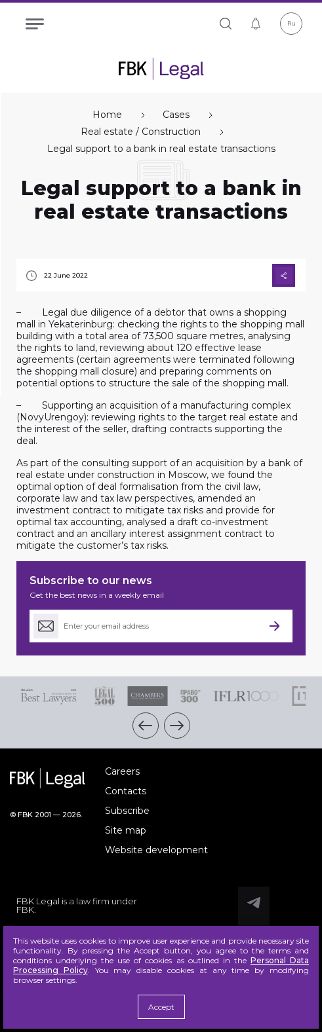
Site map (125, 830)
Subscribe (127, 811)
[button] (145, 725)
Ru (291, 23)
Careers (122, 771)
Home (107, 114)
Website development (156, 850)
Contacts (125, 791)
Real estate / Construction (141, 132)
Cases (176, 114)
